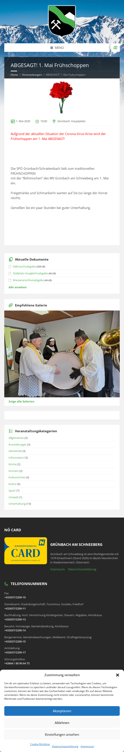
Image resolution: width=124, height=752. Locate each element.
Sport (12, 490)
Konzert (14, 471)
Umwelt (13, 497)
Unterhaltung (17, 504)
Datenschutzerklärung (65, 746)
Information (16, 457)
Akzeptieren (62, 711)
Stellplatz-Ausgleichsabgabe (30, 273)
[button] (117, 675)
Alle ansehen (18, 287)
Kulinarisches (17, 477)
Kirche (12, 464)
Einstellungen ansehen (62, 734)
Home (14, 75)
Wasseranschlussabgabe (28, 280)
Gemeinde (15, 451)
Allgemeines (16, 438)
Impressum (87, 746)
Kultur (12, 484)
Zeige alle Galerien (21, 401)
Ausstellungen (18, 444)
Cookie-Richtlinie (40, 744)
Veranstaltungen (32, 75)
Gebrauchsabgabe (24, 266)
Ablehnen (62, 722)
